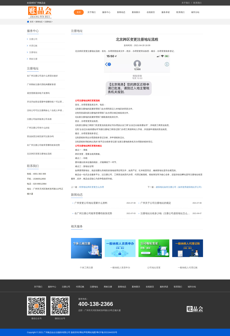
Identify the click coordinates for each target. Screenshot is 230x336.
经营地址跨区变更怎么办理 (91, 187)
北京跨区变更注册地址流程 (39, 154)
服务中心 (106, 12)
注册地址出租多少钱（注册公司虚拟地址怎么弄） (166, 213)
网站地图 (92, 332)
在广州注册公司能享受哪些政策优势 (43, 145)
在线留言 (151, 12)
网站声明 (83, 332)
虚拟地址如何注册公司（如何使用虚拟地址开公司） (179, 187)
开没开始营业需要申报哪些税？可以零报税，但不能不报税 (46, 102)
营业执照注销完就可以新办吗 (40, 136)
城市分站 (195, 12)
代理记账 (33, 45)
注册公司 (33, 39)
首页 (79, 12)
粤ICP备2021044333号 (106, 332)
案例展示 (136, 12)
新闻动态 (121, 12)
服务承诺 (165, 12)
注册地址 (47, 22)
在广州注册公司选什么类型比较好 (42, 76)
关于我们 (186, 3)
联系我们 (197, 3)
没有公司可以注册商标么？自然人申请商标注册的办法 (46, 110)
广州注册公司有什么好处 (38, 128)
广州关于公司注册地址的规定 (156, 203)
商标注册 (33, 59)
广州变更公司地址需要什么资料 (91, 203)
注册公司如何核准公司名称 (39, 119)
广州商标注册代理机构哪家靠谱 (41, 84)
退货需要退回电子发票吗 (38, 93)
